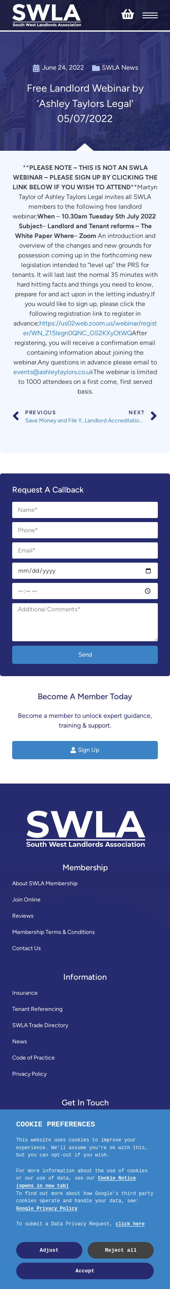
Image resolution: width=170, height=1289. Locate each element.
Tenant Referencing (37, 1009)
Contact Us (26, 948)
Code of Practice (33, 1057)
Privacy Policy (29, 1074)
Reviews (23, 915)
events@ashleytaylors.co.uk (53, 372)
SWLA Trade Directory (40, 1025)
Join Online (26, 899)
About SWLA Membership (44, 883)
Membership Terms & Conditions (53, 932)
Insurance (25, 992)
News (19, 1041)
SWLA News (120, 67)
